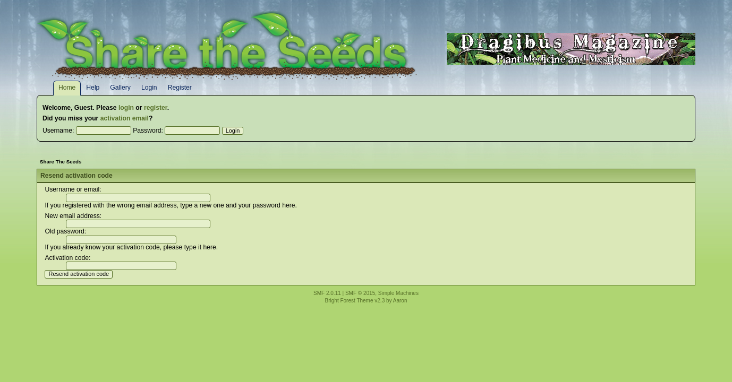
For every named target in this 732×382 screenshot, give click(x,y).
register (155, 107)
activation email (124, 118)
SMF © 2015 (360, 293)
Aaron (400, 300)
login (126, 107)
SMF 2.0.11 (327, 293)
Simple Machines (398, 293)
